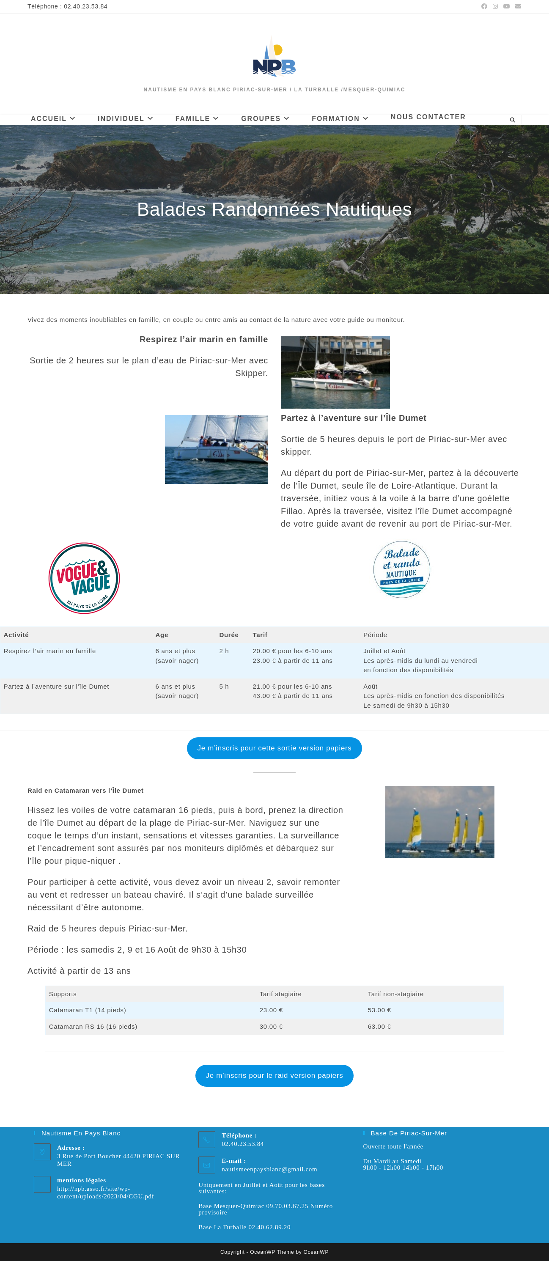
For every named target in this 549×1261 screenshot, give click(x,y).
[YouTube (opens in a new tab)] (507, 7)
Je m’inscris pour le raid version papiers (274, 1075)
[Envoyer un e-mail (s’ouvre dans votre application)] (517, 7)
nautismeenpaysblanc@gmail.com (269, 1169)
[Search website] (513, 120)
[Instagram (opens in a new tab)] (495, 7)
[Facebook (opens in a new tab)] (484, 7)
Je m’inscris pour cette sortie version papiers (275, 748)
